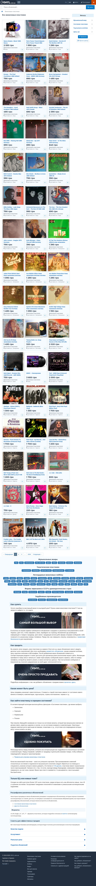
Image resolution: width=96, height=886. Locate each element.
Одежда (29, 871)
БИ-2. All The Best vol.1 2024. (35, 539)
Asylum (12, 578)
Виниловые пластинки (34, 856)
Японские (42, 600)
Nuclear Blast (87, 581)
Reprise (26, 584)
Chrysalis (57, 578)
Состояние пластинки (83, 24)
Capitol (27, 578)
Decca (72, 578)
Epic (18, 581)
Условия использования (58, 856)
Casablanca (42, 578)
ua (70, 2)
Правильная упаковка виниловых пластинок (29, 757)
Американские (52, 600)
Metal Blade (63, 581)
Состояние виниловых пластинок (25, 804)
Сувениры (30, 876)
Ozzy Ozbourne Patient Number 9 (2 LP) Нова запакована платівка (11, 308)
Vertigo (54, 584)
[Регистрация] (85, 2)
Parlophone (12, 584)
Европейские (63, 600)
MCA (46, 581)
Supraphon (69, 592)
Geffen (25, 581)
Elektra (7, 581)
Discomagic (88, 578)
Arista (6, 578)
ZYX (86, 584)
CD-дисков (57, 766)
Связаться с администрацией (60, 866)
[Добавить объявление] (93, 2)
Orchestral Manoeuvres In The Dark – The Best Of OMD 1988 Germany (35, 209)
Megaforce (54, 581)
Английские (32, 600)
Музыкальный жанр (83, 20)
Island (40, 581)
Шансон (69, 563)
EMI (13, 581)
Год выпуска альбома (83, 28)
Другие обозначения (21, 806)
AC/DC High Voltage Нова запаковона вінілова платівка (57, 308)
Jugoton (41, 592)
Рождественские (58, 570)
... (25, 554)
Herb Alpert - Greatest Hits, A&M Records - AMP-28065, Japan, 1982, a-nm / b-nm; (12, 375)
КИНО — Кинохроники (33, 373)
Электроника (29, 563)
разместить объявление (54, 651)
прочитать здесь (69, 682)
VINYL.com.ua (14, 855)
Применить (83, 36)
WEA (80, 584)
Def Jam (79, 578)
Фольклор (78, 563)
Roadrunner (41, 584)
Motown (71, 581)
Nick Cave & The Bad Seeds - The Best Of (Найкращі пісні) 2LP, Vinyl (35, 474)
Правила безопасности (58, 863)
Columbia (65, 578)
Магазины (30, 879)
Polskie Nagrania (58, 592)
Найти (90, 7)
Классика (61, 563)
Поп (21, 563)
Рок (16, 563)
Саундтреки (26, 570)
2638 (29, 554)
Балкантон (78, 592)
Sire (48, 584)
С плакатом (69, 570)
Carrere (34, 578)
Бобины (29, 864)
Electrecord (32, 592)
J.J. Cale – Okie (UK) (55, 473)
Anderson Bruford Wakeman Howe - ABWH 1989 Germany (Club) (35, 76)
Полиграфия (31, 874)
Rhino (33, 584)
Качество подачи (17, 829)
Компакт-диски (31, 859)
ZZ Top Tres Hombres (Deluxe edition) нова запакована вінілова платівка (58, 242)
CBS (50, 578)
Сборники (36, 570)
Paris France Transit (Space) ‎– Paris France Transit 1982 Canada (35, 43)
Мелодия (17, 592)
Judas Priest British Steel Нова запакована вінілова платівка (12, 275)
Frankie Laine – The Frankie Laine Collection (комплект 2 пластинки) (13, 541)
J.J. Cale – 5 (7, 506)
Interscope (33, 581)
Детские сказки (46, 570)
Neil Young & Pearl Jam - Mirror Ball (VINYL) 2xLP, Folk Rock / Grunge (13, 474)
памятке (64, 814)
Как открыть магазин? (81, 863)
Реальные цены (16, 840)
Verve (61, 584)
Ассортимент (15, 834)
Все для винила (32, 869)
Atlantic (20, 578)
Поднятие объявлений (19, 845)
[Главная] (2, 11)
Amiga (25, 592)
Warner (74, 584)
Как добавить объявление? (82, 860)
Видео (29, 866)
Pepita (48, 592)
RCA (19, 584)
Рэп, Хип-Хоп (40, 563)
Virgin (67, 584)
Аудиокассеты (31, 861)
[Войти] (76, 2)
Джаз (48, 563)
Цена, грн (83, 32)
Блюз (54, 563)
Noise (78, 581)
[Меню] (18, 2)
